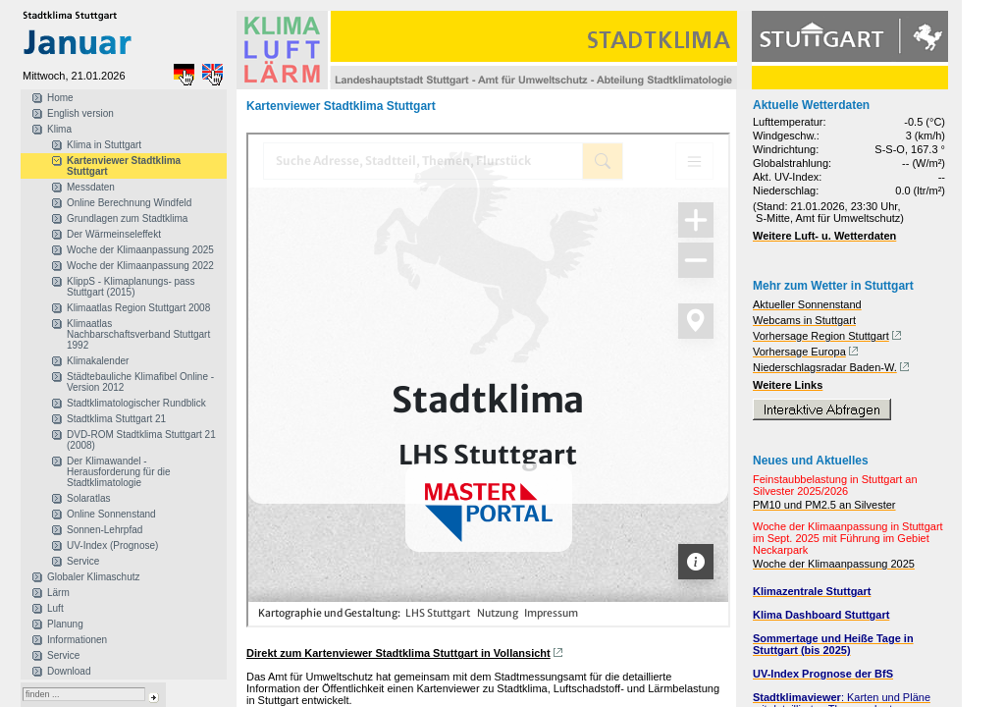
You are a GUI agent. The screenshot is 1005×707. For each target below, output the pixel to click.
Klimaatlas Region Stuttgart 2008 (138, 307)
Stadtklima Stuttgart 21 (116, 418)
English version (80, 113)
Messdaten (91, 187)
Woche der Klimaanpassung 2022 (140, 265)
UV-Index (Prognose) (112, 545)
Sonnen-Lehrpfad (104, 529)
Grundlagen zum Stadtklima (127, 218)
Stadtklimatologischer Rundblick (136, 403)
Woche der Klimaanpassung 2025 (140, 250)
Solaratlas (88, 498)
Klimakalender (98, 360)
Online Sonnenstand (111, 514)
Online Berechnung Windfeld (129, 202)
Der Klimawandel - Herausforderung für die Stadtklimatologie (119, 472)
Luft (55, 608)
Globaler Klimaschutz (93, 576)
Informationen (77, 639)
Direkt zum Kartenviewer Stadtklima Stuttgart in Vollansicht (398, 653)
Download (68, 671)
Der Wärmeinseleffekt (114, 234)
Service (83, 561)
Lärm (58, 592)
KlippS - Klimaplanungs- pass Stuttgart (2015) (131, 287)
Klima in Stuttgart (104, 144)
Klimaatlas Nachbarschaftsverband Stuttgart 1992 (138, 334)
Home (60, 97)
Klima (59, 129)
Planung (65, 624)
